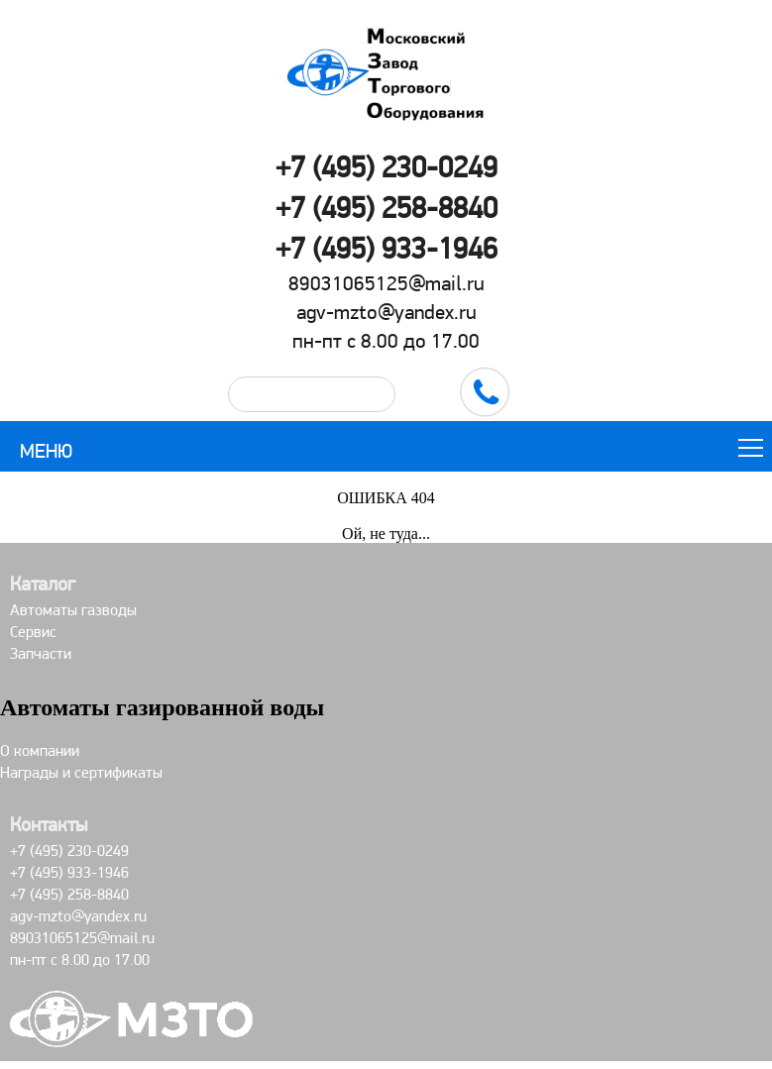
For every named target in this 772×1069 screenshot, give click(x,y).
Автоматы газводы (73, 609)
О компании (39, 750)
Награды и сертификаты (81, 772)
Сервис (33, 631)
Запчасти (40, 653)
